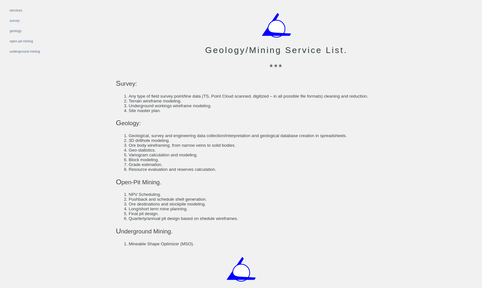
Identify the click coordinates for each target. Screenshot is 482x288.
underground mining (25, 51)
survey (15, 20)
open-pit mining (21, 41)
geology (16, 31)
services (16, 10)
